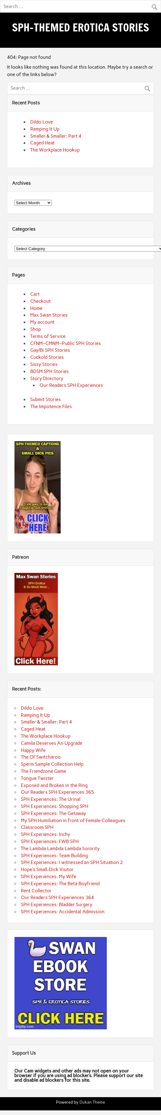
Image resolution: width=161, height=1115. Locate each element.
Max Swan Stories (49, 315)
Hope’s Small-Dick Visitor (47, 869)
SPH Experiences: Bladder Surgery (56, 904)
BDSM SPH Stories (49, 371)
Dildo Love (41, 122)
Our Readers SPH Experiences (71, 385)
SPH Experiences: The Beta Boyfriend (60, 883)
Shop (35, 329)
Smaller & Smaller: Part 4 (55, 136)
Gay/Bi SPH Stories (50, 350)
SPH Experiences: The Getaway (53, 813)
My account (42, 322)
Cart (35, 294)
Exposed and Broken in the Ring (54, 785)
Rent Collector (36, 891)
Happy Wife (33, 750)
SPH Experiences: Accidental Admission (63, 911)
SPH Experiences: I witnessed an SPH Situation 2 (72, 862)
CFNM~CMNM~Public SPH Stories (65, 343)
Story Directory (46, 378)
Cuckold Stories (47, 357)
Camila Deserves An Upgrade (52, 743)
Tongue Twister (37, 778)
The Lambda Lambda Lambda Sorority (60, 848)
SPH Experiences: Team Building (54, 855)
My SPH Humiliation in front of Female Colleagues (73, 820)
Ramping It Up (44, 129)
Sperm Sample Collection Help (52, 764)
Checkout (40, 301)
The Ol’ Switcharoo (41, 757)
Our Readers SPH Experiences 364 (57, 897)
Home (36, 308)
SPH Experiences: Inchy (45, 834)
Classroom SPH (37, 827)
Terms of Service (48, 336)
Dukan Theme (92, 1102)
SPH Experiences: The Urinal (51, 799)
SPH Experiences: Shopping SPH (54, 806)
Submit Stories (45, 399)
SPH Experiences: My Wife (48, 876)
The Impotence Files (51, 406)
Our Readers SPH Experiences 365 (57, 792)
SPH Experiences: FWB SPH (50, 841)
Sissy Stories (44, 364)
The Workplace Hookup (55, 150)
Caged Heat (42, 143)
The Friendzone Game (43, 771)
